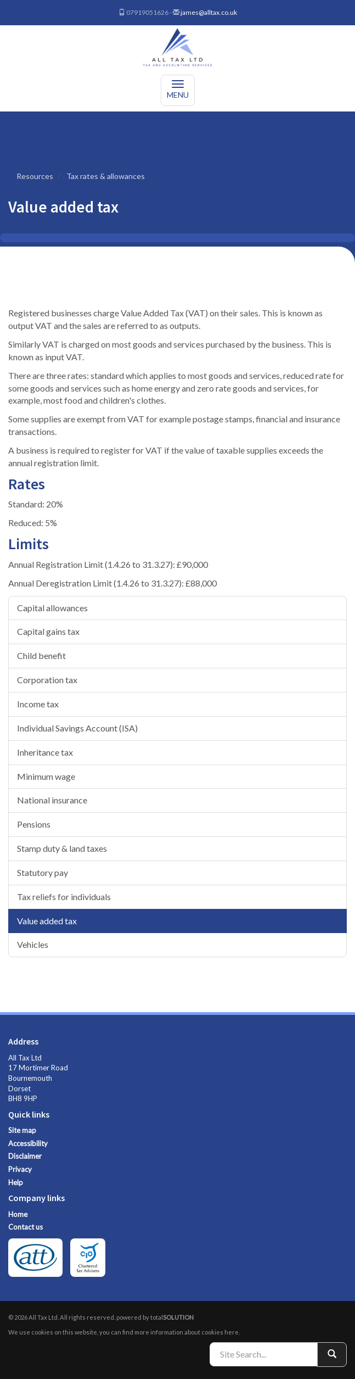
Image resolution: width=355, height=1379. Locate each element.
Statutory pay (42, 872)
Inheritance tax (45, 752)
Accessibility (28, 1143)
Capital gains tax (48, 631)
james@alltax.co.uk (209, 12)
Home (17, 1214)
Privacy (20, 1169)
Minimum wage (46, 776)
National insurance (52, 800)
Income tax (38, 704)
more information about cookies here (186, 1332)
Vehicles (32, 944)
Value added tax (47, 920)
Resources (34, 176)
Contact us (25, 1226)
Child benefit (41, 655)
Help (15, 1182)
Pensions (33, 824)
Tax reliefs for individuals (64, 896)
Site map (22, 1130)
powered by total (155, 1317)
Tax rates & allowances (105, 176)
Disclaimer (25, 1156)
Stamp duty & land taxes (62, 848)
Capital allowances (52, 607)
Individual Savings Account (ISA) (77, 728)
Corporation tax (47, 679)
